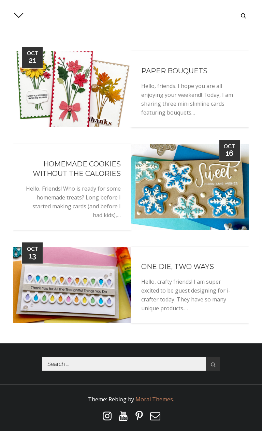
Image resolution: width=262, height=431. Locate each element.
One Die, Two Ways (177, 267)
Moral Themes (154, 399)
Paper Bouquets (174, 71)
